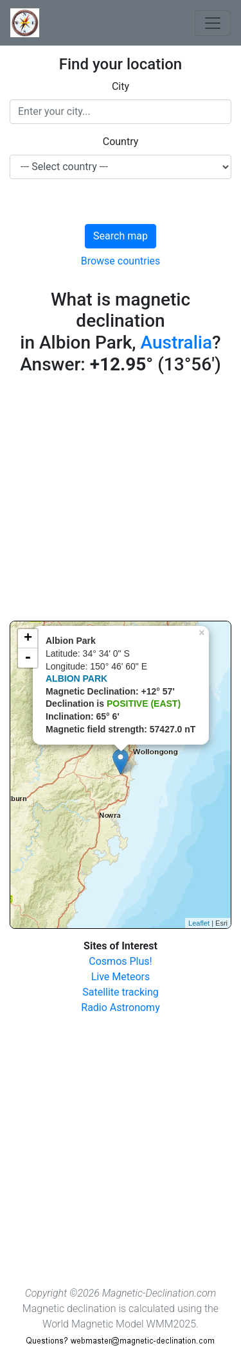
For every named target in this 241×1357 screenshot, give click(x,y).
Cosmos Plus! (120, 961)
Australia (177, 342)
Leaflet (199, 923)
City (120, 86)
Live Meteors (120, 977)
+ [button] (28, 638)
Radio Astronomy (120, 1007)
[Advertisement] (120, 500)
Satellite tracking (120, 992)
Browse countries (121, 261)
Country (121, 141)
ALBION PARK (76, 678)
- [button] (27, 658)
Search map (120, 236)
